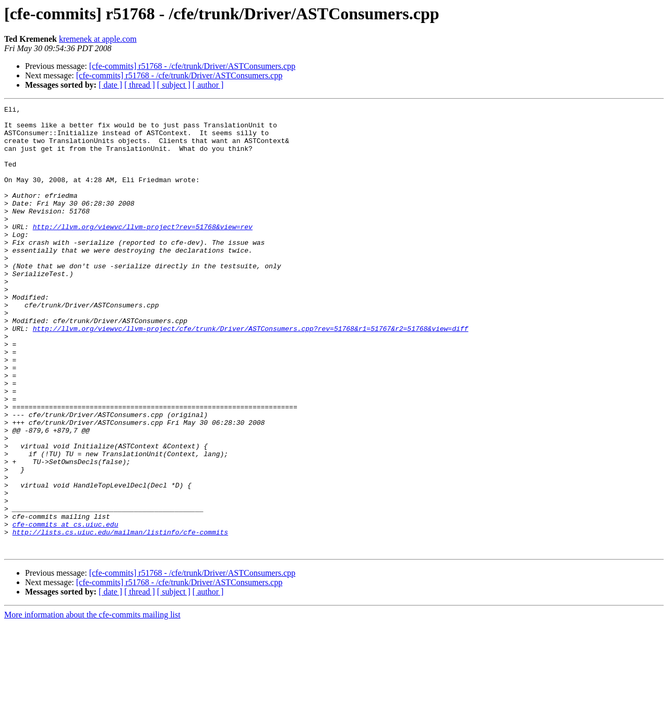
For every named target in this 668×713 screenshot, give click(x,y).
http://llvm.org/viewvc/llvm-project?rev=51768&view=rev (143, 251)
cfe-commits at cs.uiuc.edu (65, 608)
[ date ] (110, 84)
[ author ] (208, 84)
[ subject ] (173, 84)
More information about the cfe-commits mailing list (92, 703)
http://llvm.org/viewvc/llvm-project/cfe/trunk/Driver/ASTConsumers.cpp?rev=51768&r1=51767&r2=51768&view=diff (251, 373)
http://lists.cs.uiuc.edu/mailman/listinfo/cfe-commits (120, 618)
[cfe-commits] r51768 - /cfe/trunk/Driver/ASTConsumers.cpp (192, 66)
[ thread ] (139, 84)
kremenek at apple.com (98, 38)
